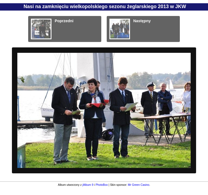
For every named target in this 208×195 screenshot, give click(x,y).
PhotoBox (102, 184)
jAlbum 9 (87, 184)
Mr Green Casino (138, 184)
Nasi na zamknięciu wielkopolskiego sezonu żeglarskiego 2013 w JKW (105, 6)
